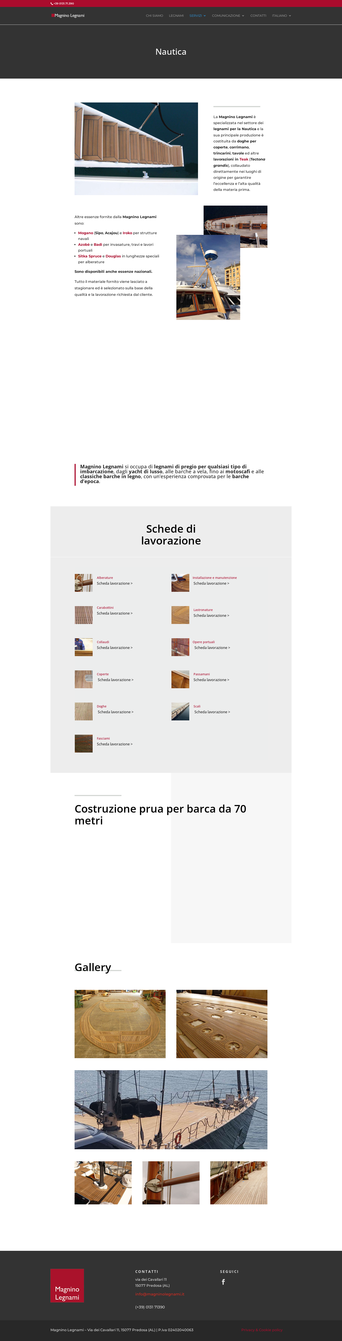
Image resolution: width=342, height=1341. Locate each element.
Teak (244, 159)
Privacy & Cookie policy (262, 1330)
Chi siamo (154, 16)
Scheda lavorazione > (115, 583)
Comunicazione (226, 16)
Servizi (196, 16)
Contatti (258, 16)
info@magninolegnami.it (159, 1294)
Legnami (176, 16)
